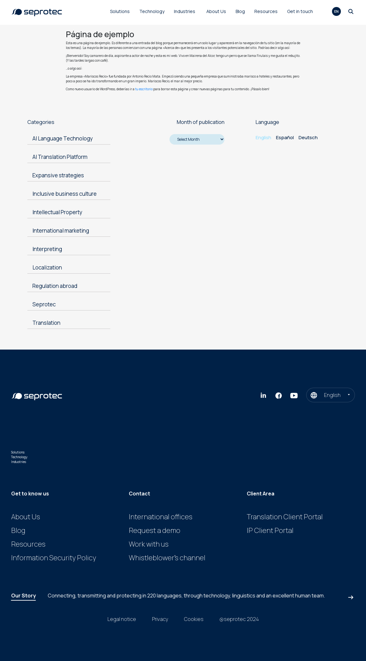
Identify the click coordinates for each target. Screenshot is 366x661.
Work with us (149, 544)
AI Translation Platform (59, 156)
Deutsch (308, 137)
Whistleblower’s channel (167, 557)
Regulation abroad (54, 286)
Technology (151, 11)
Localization (47, 267)
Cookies (194, 619)
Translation (46, 322)
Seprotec (44, 304)
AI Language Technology (62, 138)
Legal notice (121, 619)
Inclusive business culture (64, 193)
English (263, 137)
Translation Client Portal (285, 516)
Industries (184, 11)
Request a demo (154, 530)
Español (285, 137)
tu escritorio (144, 89)
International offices (160, 516)
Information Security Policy (53, 557)
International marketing (60, 230)
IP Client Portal (270, 530)
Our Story (23, 595)
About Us (216, 11)
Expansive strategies (58, 175)
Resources (266, 11)
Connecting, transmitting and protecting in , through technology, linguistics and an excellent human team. (186, 595)
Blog (240, 11)
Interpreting (47, 249)
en (336, 11)
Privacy (160, 619)
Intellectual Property (57, 212)
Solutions (120, 11)
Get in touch (300, 11)
